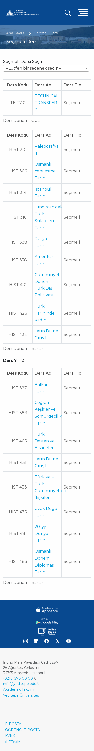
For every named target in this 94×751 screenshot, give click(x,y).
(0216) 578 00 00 (19, 678)
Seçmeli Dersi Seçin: (23, 61)
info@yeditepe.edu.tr (21, 683)
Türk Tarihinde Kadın (45, 313)
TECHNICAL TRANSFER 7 (46, 103)
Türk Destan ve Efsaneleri (45, 441)
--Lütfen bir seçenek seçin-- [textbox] (33, 68)
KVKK (10, 736)
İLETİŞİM (13, 742)
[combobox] (46, 68)
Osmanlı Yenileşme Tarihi (45, 171)
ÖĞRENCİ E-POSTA (22, 730)
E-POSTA (13, 724)
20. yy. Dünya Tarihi (41, 533)
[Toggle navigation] (83, 12)
